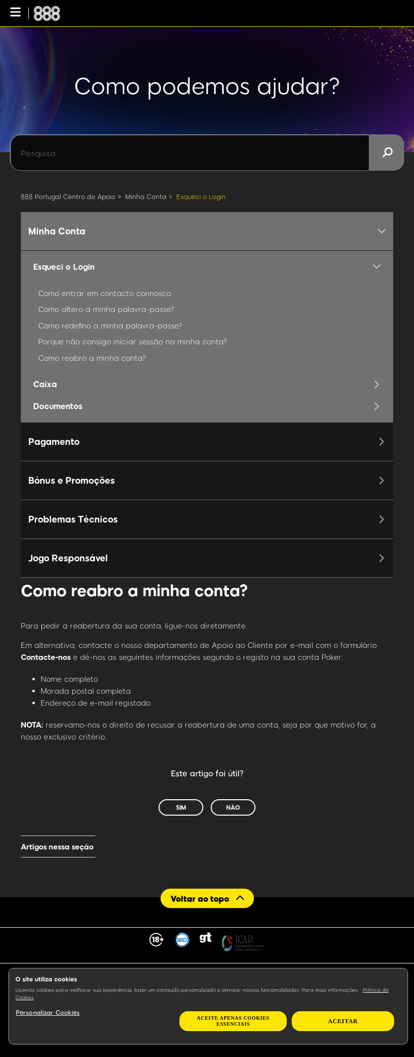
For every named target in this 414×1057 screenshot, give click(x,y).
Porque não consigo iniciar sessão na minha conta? (132, 341)
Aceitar (343, 1021)
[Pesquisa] (207, 153)
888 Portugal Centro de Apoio (68, 197)
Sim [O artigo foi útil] (181, 807)
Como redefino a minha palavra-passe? (110, 325)
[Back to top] (207, 898)
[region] (208, 1006)
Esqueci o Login (201, 197)
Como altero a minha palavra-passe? (106, 309)
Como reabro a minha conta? (92, 357)
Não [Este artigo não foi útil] (233, 807)
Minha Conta (145, 197)
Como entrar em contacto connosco (104, 293)
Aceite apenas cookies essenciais (233, 1021)
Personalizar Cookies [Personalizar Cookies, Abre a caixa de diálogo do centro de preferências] (48, 1012)
